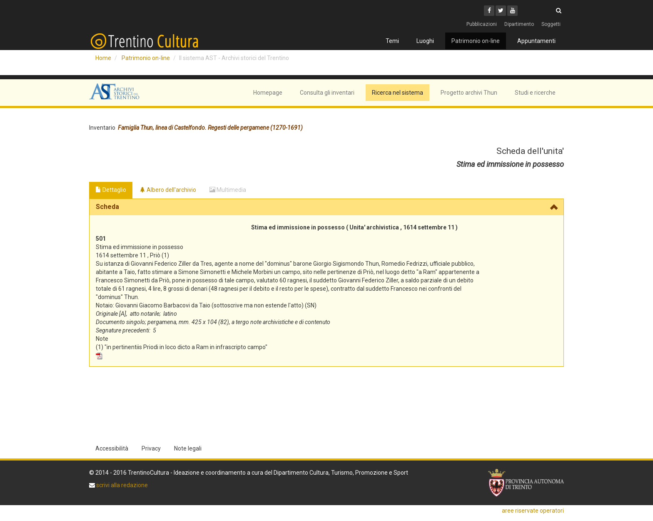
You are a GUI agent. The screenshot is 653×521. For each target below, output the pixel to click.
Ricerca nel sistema (397, 92)
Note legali (188, 448)
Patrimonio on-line (475, 41)
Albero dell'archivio (168, 189)
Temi (392, 41)
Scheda (107, 207)
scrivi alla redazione (121, 485)
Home (103, 58)
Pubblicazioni (481, 24)
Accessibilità (111, 448)
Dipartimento (519, 24)
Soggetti (551, 24)
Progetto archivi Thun (469, 92)
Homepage (267, 92)
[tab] (326, 207)
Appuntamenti (536, 41)
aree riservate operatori (533, 510)
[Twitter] (501, 10)
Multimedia (227, 189)
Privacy (151, 448)
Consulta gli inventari (327, 92)
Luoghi (425, 41)
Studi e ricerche (535, 92)
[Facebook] (489, 10)
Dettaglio (110, 189)
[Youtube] (512, 10)
